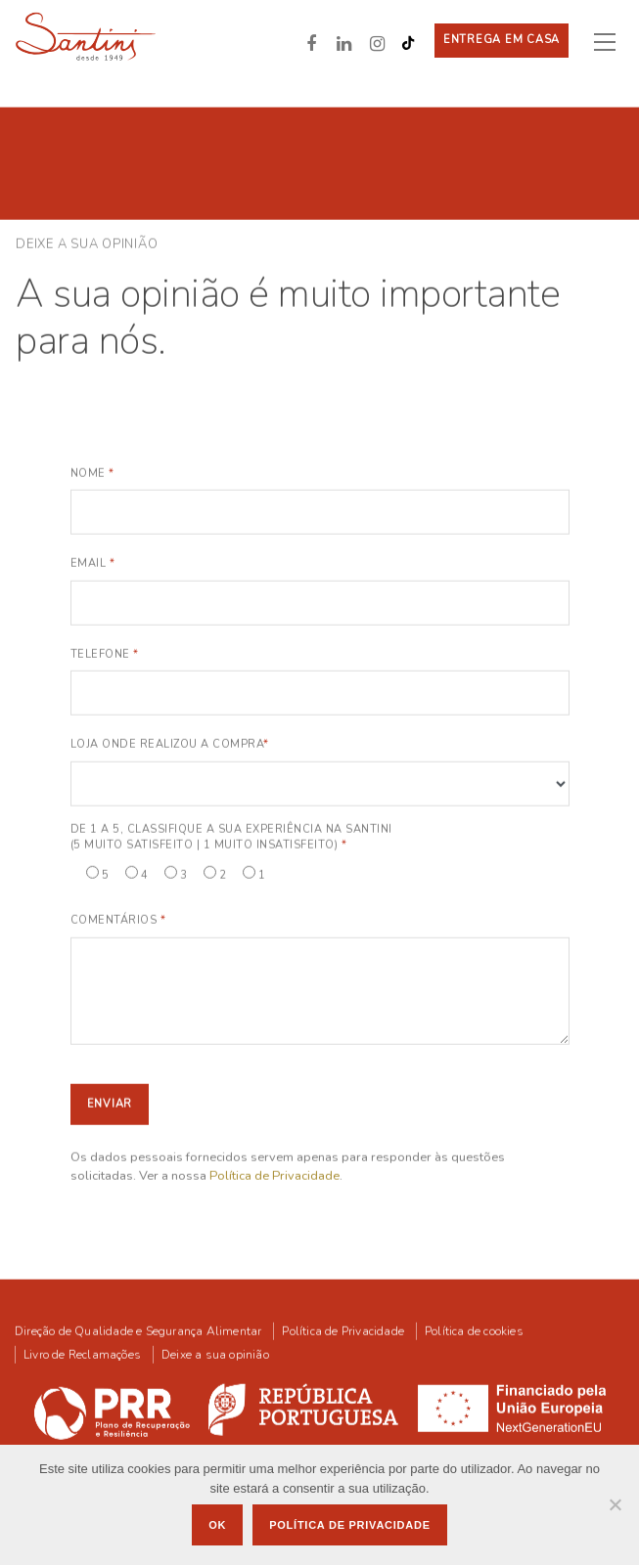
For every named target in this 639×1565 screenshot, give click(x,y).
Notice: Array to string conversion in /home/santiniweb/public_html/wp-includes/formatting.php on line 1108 (320, 782)
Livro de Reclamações (82, 1354)
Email (92, 562)
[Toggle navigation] (612, 41)
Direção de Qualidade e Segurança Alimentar (138, 1330)
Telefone (104, 652)
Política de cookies (474, 1330)
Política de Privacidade (274, 1175)
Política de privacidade (350, 1525)
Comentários (118, 919)
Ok (217, 1525)
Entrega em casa (501, 39)
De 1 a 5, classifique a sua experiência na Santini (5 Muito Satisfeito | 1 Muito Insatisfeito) (231, 835)
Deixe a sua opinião (215, 1354)
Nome (92, 471)
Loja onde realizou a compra (169, 743)
